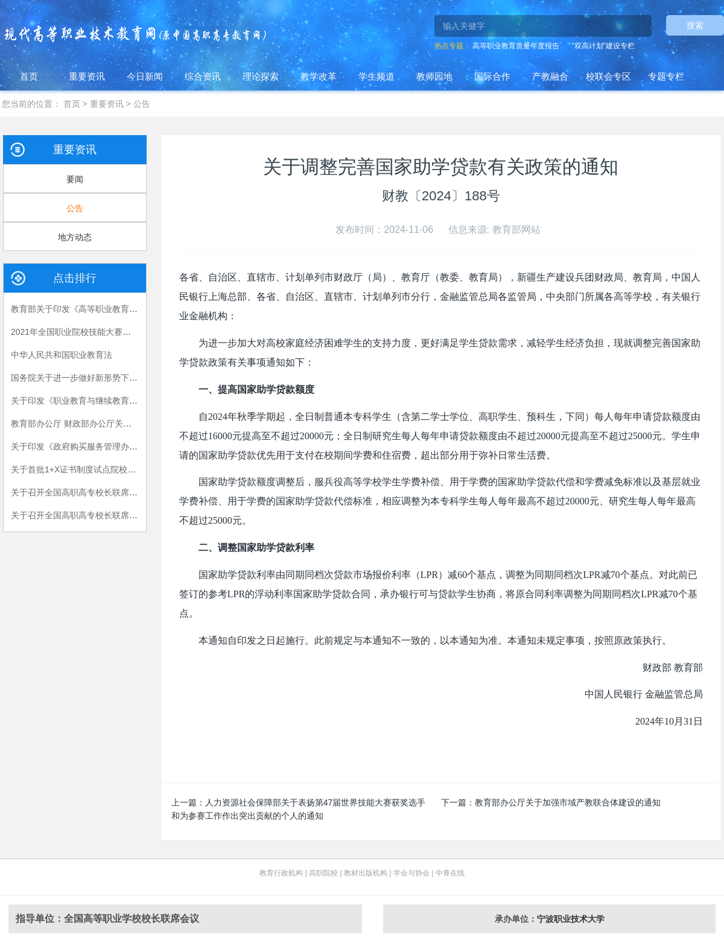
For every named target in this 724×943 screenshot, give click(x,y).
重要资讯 (87, 76)
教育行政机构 (281, 873)
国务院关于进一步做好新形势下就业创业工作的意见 (108, 378)
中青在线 (450, 873)
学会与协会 (411, 873)
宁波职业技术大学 (571, 919)
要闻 (74, 179)
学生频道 (376, 76)
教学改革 (318, 76)
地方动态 (75, 237)
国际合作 (492, 76)
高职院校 (323, 873)
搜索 (695, 25)
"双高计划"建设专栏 (603, 46)
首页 (29, 76)
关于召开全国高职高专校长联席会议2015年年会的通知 (113, 492)
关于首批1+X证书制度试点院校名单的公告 (90, 469)
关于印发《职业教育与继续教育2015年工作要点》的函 (113, 400)
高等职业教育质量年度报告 (515, 46)
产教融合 (550, 76)
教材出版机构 (365, 873)
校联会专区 (608, 76)
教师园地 (434, 76)
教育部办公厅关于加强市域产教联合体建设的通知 (568, 802)
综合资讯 (203, 76)
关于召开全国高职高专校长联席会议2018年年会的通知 (113, 515)
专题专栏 (666, 76)
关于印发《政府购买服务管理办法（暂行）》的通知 (108, 446)
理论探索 (261, 76)
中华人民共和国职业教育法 (61, 355)
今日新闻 (145, 76)
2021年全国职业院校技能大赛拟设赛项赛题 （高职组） (114, 332)
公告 (141, 104)
